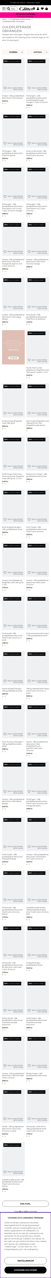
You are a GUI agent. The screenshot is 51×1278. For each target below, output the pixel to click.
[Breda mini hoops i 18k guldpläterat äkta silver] (37, 460)
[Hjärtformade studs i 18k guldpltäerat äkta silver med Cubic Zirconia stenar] (13, 1167)
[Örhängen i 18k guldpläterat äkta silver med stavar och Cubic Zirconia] (37, 192)
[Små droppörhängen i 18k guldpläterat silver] (13, 514)
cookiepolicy (32, 1249)
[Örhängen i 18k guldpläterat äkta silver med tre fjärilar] (13, 137)
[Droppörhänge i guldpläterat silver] (37, 950)
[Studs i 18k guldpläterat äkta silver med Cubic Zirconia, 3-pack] (13, 1113)
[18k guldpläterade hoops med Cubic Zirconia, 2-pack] (37, 675)
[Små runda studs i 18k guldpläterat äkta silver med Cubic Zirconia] (37, 137)
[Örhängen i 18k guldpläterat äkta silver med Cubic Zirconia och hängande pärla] (37, 787)
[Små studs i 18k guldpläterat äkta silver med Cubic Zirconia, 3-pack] (13, 621)
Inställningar (25, 1261)
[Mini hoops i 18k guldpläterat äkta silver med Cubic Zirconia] (37, 514)
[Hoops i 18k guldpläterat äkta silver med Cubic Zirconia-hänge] (37, 247)
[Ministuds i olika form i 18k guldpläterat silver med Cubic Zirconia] (37, 1113)
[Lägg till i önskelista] (5, 88)
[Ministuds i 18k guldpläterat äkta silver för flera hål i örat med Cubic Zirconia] (13, 950)
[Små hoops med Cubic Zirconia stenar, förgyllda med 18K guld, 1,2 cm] (13, 460)
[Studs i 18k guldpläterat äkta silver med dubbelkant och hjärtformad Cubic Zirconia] (37, 731)
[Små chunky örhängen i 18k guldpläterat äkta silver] (13, 731)
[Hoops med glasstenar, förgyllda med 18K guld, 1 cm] (13, 567)
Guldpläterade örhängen (13, 21)
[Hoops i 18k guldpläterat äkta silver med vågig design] (13, 301)
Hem (4, 19)
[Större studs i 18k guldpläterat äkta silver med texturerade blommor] (13, 1006)
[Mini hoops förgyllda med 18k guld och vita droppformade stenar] (37, 407)
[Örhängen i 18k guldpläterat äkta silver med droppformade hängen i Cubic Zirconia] (37, 83)
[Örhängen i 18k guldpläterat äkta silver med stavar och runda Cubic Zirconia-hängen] (13, 192)
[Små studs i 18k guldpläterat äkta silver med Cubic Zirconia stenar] (13, 895)
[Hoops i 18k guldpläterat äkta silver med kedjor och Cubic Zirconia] (37, 841)
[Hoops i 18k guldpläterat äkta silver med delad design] (13, 787)
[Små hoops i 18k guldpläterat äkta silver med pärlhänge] (13, 841)
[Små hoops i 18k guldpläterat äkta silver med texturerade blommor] (37, 1006)
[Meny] (4, 9)
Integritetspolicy (11, 1249)
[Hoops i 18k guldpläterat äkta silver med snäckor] (13, 83)
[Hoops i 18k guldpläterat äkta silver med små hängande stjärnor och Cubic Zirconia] (13, 247)
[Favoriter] (43, 8)
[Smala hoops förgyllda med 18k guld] (13, 407)
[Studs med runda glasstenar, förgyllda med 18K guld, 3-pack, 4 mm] (37, 354)
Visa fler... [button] (25, 1204)
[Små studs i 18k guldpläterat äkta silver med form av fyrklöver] (37, 301)
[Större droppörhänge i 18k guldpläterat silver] (13, 675)
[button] (39, 8)
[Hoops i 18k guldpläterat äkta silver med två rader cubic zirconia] (13, 1060)
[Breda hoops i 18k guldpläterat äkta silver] (37, 1060)
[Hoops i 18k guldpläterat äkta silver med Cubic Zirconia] (37, 567)
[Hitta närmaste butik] (34, 9)
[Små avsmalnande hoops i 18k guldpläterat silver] (37, 621)
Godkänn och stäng (25, 1270)
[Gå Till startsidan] (25, 9)
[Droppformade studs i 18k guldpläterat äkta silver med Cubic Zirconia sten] (37, 895)
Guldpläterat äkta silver (20, 19)
